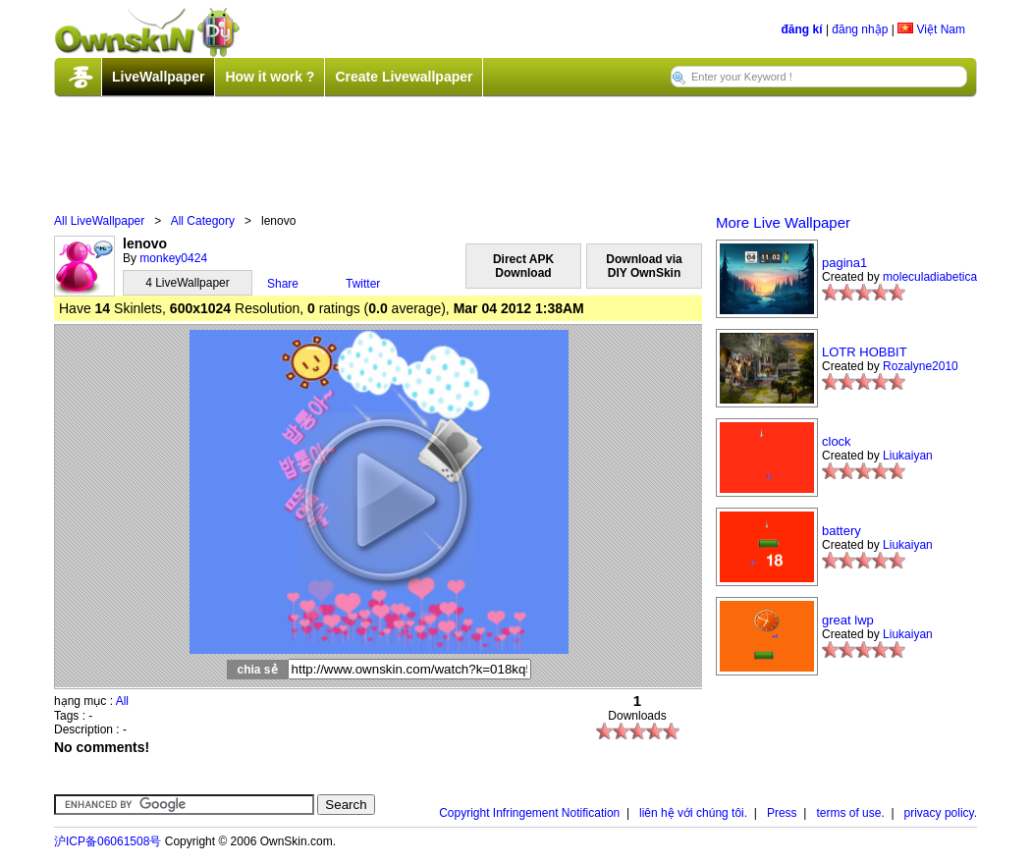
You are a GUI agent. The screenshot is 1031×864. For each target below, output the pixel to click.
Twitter (363, 284)
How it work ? (269, 76)
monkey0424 (173, 258)
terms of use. (850, 813)
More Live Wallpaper (783, 222)
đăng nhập (860, 29)
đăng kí (802, 29)
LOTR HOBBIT (864, 352)
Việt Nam (931, 29)
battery (841, 530)
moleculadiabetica (930, 277)
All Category (203, 221)
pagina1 (844, 262)
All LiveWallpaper (99, 221)
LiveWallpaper (158, 76)
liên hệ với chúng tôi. (693, 813)
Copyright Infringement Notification (529, 813)
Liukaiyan (908, 455)
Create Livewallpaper (403, 76)
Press (782, 813)
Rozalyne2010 (920, 366)
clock (836, 441)
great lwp (848, 620)
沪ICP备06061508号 (107, 841)
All (122, 701)
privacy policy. (940, 813)
